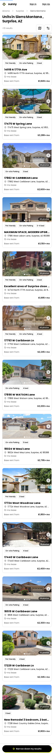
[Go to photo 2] (26, 57)
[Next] (34, 748)
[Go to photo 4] (29, 57)
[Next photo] (45, 47)
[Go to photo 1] (24, 57)
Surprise (20, 10)
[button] (27, 60)
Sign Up (46, 4)
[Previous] (20, 748)
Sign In (33, 4)
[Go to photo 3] (28, 57)
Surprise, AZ (12, 21)
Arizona (6, 10)
